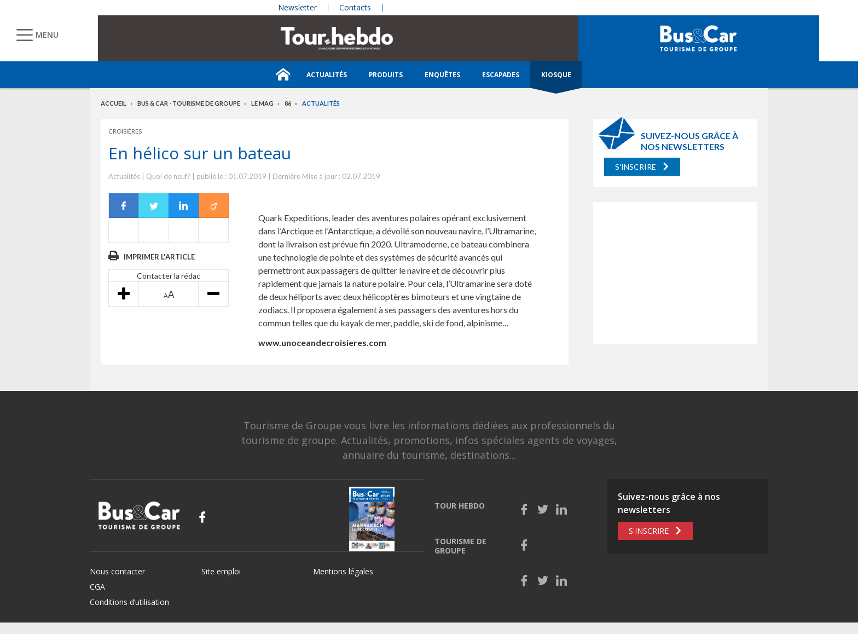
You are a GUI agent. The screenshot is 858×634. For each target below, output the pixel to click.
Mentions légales (343, 571)
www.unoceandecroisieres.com (322, 342)
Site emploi (221, 571)
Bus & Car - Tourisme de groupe (188, 103)
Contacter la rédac (168, 275)
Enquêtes (442, 74)
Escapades (500, 74)
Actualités (326, 74)
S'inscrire (635, 166)
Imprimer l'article (159, 256)
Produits (386, 74)
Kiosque (556, 74)
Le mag (262, 103)
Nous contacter (117, 571)
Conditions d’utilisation (129, 602)
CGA (97, 586)
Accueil (113, 103)
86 (288, 103)
